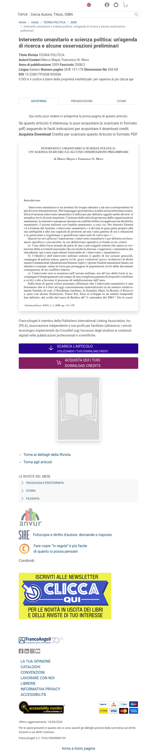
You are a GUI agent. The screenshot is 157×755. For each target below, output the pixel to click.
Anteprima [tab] (39, 101)
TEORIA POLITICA (54, 22)
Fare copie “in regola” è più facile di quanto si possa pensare (60, 549)
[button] (87, 5)
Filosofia (32, 498)
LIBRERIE (28, 683)
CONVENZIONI (33, 672)
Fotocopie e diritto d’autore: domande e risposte (72, 535)
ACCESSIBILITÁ (33, 694)
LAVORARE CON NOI (37, 678)
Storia (31, 490)
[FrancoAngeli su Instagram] (32, 652)
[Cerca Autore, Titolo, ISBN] (81, 14)
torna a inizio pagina (78, 748)
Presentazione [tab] (81, 101)
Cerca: (23, 14)
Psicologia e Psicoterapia (45, 483)
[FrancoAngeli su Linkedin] (26, 652)
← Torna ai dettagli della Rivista (45, 454)
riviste (34, 22)
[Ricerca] (136, 14)
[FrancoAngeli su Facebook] (21, 652)
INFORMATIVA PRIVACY (40, 689)
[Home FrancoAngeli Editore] (34, 5)
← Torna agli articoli (35, 462)
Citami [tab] (121, 101)
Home (22, 22)
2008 (73, 22)
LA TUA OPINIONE (36, 661)
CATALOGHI (30, 667)
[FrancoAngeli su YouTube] (37, 652)
